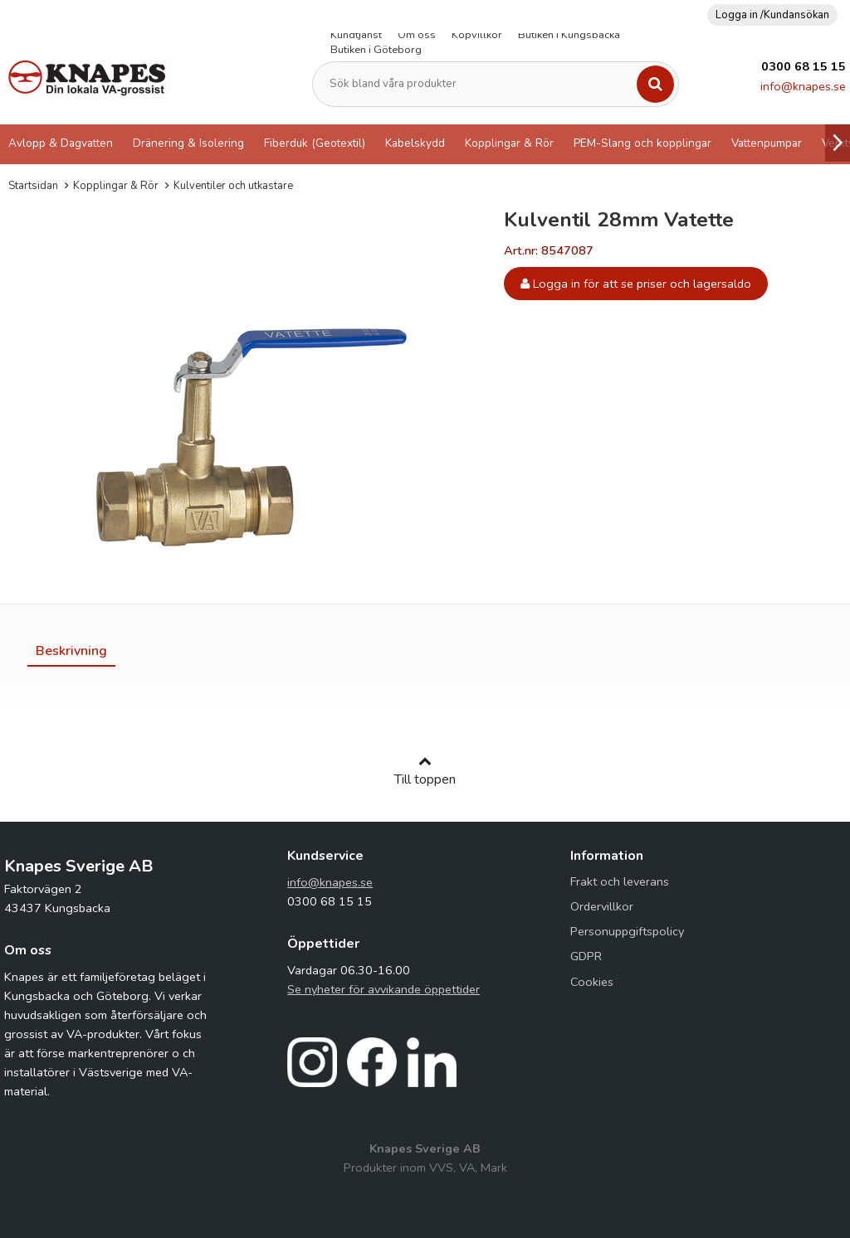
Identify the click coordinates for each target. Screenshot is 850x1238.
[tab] (71, 651)
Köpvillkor (477, 34)
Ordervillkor (601, 906)
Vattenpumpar (766, 143)
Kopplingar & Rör (509, 143)
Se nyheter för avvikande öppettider (383, 989)
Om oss (417, 34)
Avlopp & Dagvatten (60, 143)
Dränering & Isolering (188, 143)
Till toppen (425, 771)
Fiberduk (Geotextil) (314, 143)
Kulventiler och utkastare (233, 185)
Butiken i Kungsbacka (569, 34)
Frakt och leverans (619, 881)
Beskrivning (71, 651)
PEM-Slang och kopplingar (642, 143)
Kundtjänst (356, 34)
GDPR (586, 956)
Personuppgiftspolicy (627, 931)
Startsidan (33, 185)
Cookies (591, 981)
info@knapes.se (803, 86)
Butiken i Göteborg (376, 49)
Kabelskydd (415, 143)
